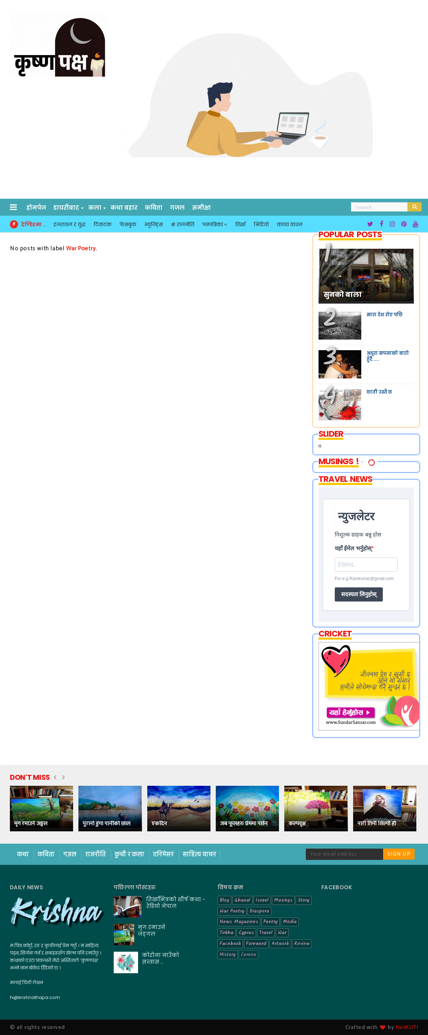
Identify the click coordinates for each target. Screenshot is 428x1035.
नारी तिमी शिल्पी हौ (376, 823)
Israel (262, 900)
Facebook (230, 943)
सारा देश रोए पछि (385, 315)
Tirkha (226, 933)
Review (302, 943)
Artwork (280, 943)
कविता (153, 208)
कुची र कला (129, 855)
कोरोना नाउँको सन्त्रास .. (160, 958)
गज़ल (70, 855)
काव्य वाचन (289, 224)
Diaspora (259, 911)
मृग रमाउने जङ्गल (30, 823)
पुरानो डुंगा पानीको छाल (106, 823)
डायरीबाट (66, 208)
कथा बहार (124, 208)
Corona (248, 954)
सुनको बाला (342, 295)
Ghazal (242, 900)
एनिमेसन (164, 855)
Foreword (256, 943)
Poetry (270, 922)
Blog (224, 900)
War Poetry (232, 911)
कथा (23, 855)
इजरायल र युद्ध (69, 224)
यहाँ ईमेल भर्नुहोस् (353, 548)
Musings (283, 900)
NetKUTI (407, 1027)
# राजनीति (182, 224)
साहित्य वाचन (199, 855)
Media (290, 922)
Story (303, 900)
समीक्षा (201, 208)
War (282, 933)
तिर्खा (240, 224)
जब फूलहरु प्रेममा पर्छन (244, 823)
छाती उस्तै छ (379, 392)
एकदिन (159, 823)
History (228, 954)
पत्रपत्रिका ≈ (214, 224)
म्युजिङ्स (153, 224)
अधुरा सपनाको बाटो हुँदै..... (388, 356)
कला (95, 208)
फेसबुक (128, 224)
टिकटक (103, 224)
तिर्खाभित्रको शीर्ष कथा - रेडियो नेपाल (175, 903)
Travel (266, 933)
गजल (177, 208)
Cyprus (246, 933)
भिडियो (261, 224)
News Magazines (239, 922)
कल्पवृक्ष (297, 823)
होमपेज (36, 208)
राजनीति (96, 855)
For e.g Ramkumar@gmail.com (364, 578)
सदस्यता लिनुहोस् (358, 594)
